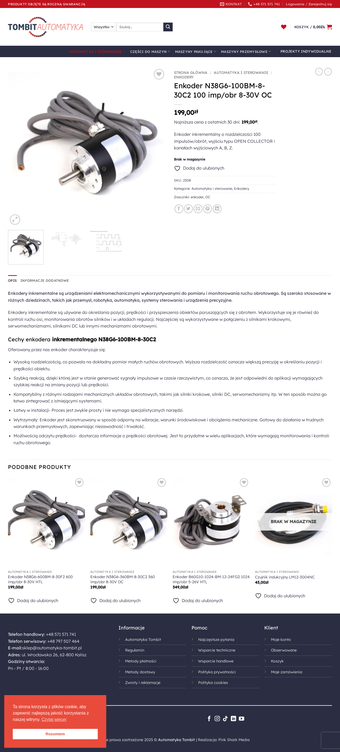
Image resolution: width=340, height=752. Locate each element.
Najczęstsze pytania (216, 639)
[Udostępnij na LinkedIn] (217, 208)
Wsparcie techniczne (216, 650)
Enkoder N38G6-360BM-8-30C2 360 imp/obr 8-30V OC (122, 579)
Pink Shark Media (234, 739)
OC (207, 197)
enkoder (197, 197)
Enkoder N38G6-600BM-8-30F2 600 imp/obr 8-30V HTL (40, 579)
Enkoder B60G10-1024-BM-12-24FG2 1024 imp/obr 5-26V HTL (211, 579)
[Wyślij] (167, 27)
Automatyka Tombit (143, 639)
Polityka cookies (213, 682)
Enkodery (184, 77)
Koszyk (277, 661)
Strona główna (190, 72)
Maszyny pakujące (195, 51)
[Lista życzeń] (283, 27)
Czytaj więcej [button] (53, 719)
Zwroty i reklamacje (142, 682)
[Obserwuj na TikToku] (225, 719)
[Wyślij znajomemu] (198, 208)
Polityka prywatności (217, 672)
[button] (309, 4)
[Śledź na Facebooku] (209, 719)
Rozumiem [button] (55, 734)
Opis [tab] (12, 280)
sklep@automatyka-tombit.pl (52, 647)
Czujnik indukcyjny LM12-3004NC (285, 577)
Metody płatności (140, 661)
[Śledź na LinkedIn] (233, 719)
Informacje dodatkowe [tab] (44, 280)
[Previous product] (328, 71)
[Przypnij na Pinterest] (207, 208)
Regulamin (134, 650)
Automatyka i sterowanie (97, 51)
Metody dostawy (140, 672)
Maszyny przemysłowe (246, 51)
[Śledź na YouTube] (241, 719)
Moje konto (281, 639)
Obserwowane (284, 650)
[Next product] (319, 71)
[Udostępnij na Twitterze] (188, 208)
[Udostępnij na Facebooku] (179, 208)
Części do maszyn (150, 51)
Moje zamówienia (286, 672)
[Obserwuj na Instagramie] (217, 719)
